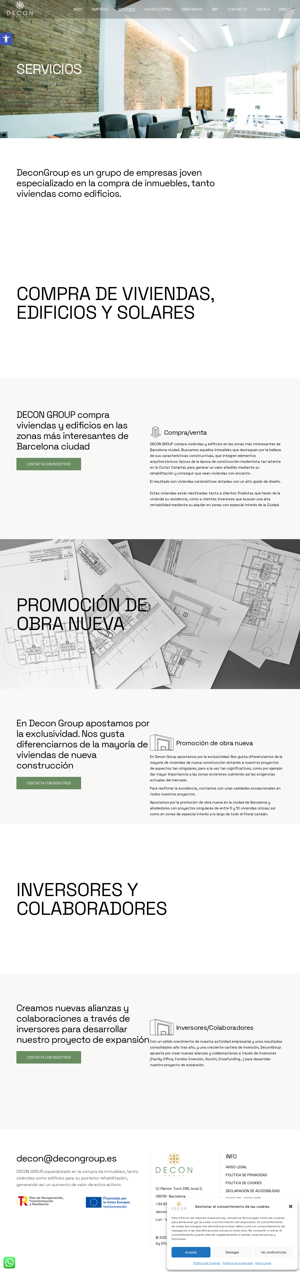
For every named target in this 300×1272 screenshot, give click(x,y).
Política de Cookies (206, 1263)
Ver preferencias (273, 1252)
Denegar (232, 1252)
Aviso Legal (263, 1263)
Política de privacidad (238, 1263)
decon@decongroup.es (66, 1158)
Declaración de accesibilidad (253, 1190)
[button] (6, 39)
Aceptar (191, 1252)
